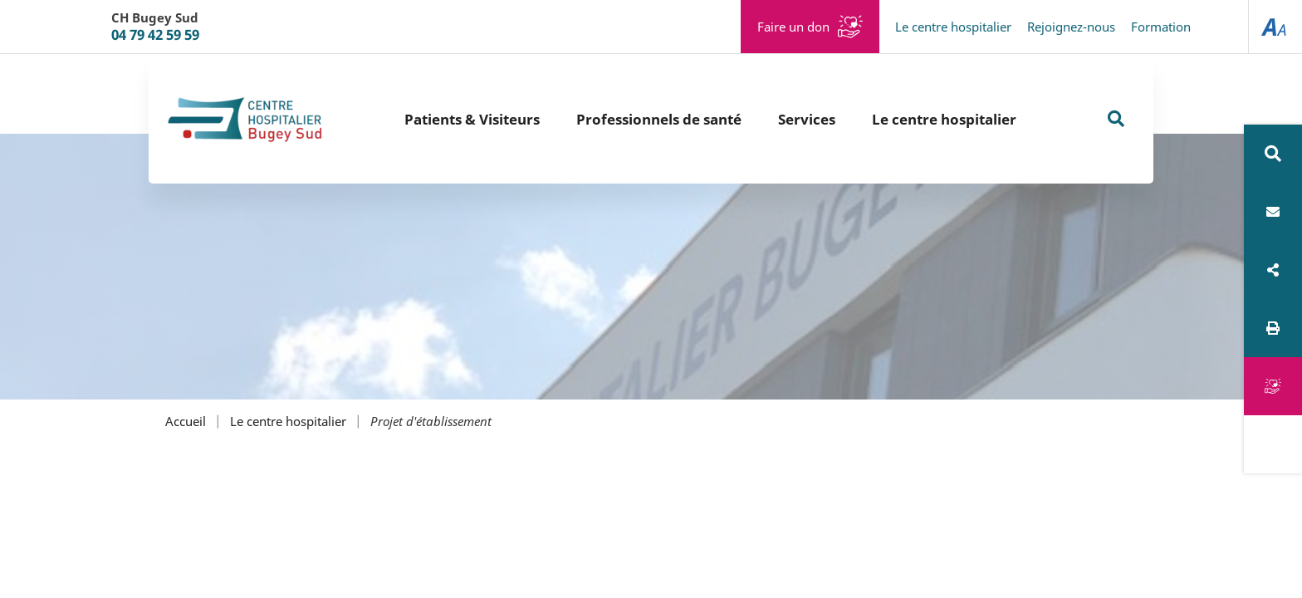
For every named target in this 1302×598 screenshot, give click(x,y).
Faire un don (793, 26)
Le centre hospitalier (953, 26)
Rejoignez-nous (1071, 26)
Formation (1161, 26)
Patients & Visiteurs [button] (472, 119)
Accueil (185, 421)
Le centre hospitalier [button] (944, 119)
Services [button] (806, 119)
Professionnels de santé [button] (659, 119)
